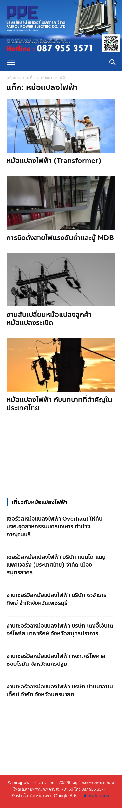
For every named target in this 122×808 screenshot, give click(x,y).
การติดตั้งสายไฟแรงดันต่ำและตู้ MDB (60, 238)
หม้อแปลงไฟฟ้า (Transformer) (54, 161)
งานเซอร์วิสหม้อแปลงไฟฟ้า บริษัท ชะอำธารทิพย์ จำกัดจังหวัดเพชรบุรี (56, 599)
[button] (113, 62)
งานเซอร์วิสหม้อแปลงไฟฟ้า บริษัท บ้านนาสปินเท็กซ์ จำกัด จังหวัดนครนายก (60, 690)
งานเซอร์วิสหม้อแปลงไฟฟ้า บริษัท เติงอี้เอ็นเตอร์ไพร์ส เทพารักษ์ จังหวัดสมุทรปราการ (60, 629)
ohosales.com (96, 795)
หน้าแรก (14, 78)
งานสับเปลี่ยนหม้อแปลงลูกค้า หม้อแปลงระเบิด (49, 318)
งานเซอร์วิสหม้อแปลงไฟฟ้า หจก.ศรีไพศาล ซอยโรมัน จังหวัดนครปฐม (56, 660)
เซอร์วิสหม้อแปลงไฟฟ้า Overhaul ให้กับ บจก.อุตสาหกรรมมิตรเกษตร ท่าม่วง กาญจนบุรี (54, 526)
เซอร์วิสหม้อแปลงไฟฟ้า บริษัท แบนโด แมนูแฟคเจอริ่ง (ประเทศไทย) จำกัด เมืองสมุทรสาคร (56, 565)
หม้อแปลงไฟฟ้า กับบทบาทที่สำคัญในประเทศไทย (59, 404)
